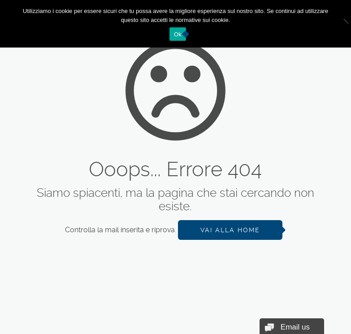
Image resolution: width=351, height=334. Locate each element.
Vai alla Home (230, 230)
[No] (339, 23)
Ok (178, 34)
